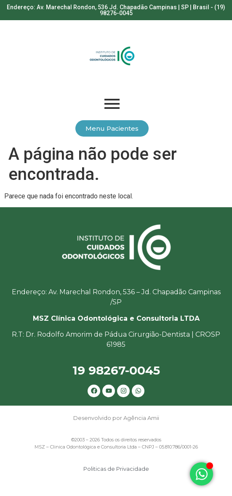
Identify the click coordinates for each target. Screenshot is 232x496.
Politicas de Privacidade (116, 468)
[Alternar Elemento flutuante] (201, 473)
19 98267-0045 (116, 370)
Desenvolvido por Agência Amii (116, 417)
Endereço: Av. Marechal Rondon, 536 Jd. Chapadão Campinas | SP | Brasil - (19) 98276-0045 (116, 10)
